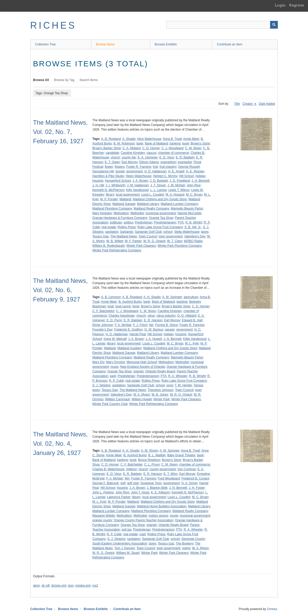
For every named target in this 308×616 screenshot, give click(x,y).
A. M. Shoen (149, 450)
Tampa (198, 385)
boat (111, 306)
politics (128, 222)
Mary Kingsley (102, 213)
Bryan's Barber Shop (106, 148)
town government (170, 236)
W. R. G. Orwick (154, 241)
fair (151, 325)
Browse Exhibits (166, 44)
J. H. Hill (98, 185)
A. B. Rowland (111, 139)
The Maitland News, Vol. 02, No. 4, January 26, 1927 (60, 443)
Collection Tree (45, 44)
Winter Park (161, 399)
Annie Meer (191, 139)
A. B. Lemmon (111, 297)
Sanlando (126, 232)
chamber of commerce (173, 153)
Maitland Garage (123, 204)
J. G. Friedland (179, 180)
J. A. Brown (140, 180)
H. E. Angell (176, 171)
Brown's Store (200, 143)
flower (109, 167)
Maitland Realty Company (151, 208)
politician (116, 222)
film (127, 478)
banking (175, 143)
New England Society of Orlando (142, 367)
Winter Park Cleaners (141, 245)
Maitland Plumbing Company (112, 208)
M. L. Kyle (192, 343)
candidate (112, 153)
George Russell (189, 167)
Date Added (267, 104)
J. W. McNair (176, 185)
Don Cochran (186, 469)
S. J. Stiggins (101, 385)
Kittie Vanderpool (195, 339)
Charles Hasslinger (122, 315)
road (142, 534)
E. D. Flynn (114, 320)
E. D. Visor (166, 157)
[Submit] (274, 25)
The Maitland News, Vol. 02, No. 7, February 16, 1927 (60, 132)
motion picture (158, 515)
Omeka (272, 609)
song (169, 385)
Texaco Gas (100, 236)
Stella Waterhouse (186, 232)
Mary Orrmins (115, 362)
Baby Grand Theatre (181, 455)
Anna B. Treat (172, 139)
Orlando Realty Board (160, 371)
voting (186, 548)
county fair (129, 157)
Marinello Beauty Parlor (187, 208)
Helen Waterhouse (138, 176)
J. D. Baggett (159, 180)
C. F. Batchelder (131, 464)
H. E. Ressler (195, 171)
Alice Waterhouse (149, 139)
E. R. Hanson (153, 320)
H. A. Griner (189, 483)
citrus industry (166, 315)
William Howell (142, 399)
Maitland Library (148, 204)
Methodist (137, 213)
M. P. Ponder (109, 199)
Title (237, 104)
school (168, 232)
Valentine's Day (194, 236)
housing (97, 180)
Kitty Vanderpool (137, 190)
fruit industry (168, 167)
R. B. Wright (193, 222)
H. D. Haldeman (155, 171)
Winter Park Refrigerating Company (116, 250)
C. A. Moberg (132, 148)
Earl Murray (129, 162)
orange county (102, 520)
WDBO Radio (193, 241)
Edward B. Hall (192, 320)
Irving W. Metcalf (114, 339)
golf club (133, 483)
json (71, 585)
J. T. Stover (158, 185)
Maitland (125, 199)
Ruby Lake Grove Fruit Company (160, 227)
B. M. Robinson (124, 143)
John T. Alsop (140, 492)
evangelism (168, 162)
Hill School (186, 176)
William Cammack (117, 399)
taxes (204, 232)
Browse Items (105, 44)
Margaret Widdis (103, 515)
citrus (151, 315)
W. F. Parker (133, 241)
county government (163, 469)
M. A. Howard (175, 194)
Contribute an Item (229, 44)
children (131, 469)
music (114, 367)
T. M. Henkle (183, 385)
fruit (155, 167)
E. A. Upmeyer (148, 157)
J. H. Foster (197, 488)
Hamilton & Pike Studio (108, 176)
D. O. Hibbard (186, 315)
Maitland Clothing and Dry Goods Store (160, 199)
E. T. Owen (112, 162)
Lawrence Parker (119, 497)
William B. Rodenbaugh (108, 245)
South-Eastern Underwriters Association (119, 543)
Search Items (88, 80)
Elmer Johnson (102, 325)
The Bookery (184, 543)
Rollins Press (127, 227)
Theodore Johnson (160, 390)
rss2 (95, 585)
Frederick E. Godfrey (128, 329)
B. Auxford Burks (130, 301)
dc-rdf (46, 585)
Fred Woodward (169, 478)
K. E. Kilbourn (160, 492)
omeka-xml (83, 585)
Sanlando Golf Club (148, 232)
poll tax (126, 529)
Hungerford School (118, 180)
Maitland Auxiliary (129, 348)
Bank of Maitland (156, 143)
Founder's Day (102, 329)
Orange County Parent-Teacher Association (143, 520)
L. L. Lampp (158, 190)
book (185, 143)
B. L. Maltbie (157, 455)
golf (122, 483)
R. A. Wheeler (177, 376)
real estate (108, 227)
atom (36, 585)
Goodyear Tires (150, 483)
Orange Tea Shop (161, 218)
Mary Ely (98, 362)
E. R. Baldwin (185, 157)
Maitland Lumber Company (179, 204)
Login (280, 5)
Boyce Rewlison (149, 460)
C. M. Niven (193, 148)
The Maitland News (123, 236)
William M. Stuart (128, 553)
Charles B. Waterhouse (108, 469)
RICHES (53, 25)
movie (174, 515)
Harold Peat (137, 334)
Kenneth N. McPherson (108, 190)
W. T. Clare (174, 241)
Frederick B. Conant (195, 478)
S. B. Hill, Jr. (192, 227)
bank (139, 143)
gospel (119, 171)
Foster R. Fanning (138, 167)
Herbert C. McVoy (165, 176)
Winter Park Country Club (109, 404)
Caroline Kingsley (133, 153)
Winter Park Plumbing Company (180, 245)
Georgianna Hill (103, 171)
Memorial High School (142, 362)
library (110, 194)
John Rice (193, 185)
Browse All (41, 80)
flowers (120, 167)
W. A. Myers (141, 394)
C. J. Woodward (172, 148)
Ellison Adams (149, 162)
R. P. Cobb (116, 380)
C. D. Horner (151, 148)
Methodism (121, 213)
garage (169, 329)
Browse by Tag (64, 80)
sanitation (111, 232)
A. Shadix (128, 139)
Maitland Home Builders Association (161, 506)
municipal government (160, 213)
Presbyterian (143, 222)
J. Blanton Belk (157, 488)
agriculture (191, 297)
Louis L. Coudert (152, 194)
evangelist (185, 162)
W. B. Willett (114, 241)
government (134, 171)
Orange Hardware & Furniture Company (119, 218)
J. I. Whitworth (115, 185)
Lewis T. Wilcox (179, 190)
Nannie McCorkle (189, 213)
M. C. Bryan (194, 194)
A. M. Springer (172, 297)
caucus (151, 153)
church (115, 157)
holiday (200, 176)
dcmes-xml (58, 585)
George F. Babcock (105, 483)
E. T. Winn (170, 474)
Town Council (148, 236)
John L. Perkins (103, 492)
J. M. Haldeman (138, 185)
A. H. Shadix (152, 297)
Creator (248, 104)
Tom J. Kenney (124, 548)
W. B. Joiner (160, 394)
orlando (138, 371)
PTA (181, 222)
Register (296, 5)
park (113, 376)
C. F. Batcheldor (103, 311)
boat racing (123, 306)
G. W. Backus (153, 329)
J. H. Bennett (200, 180)
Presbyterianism (165, 222)
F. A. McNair (123, 325)
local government (127, 194)
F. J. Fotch (140, 325)
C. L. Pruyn (152, 464)
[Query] (222, 25)
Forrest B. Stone (166, 325)
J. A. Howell (153, 339)
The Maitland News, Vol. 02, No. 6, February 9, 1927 (60, 290)
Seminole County (193, 539)
